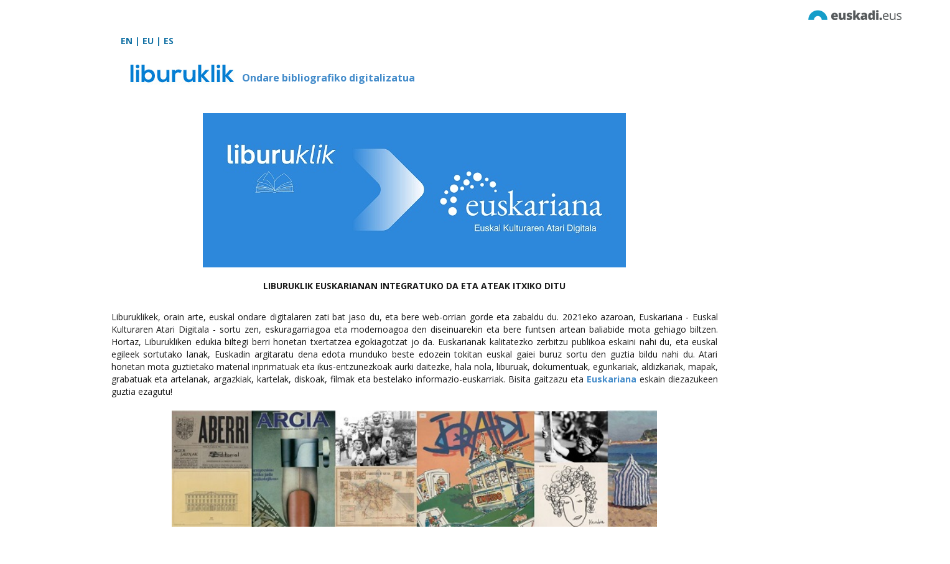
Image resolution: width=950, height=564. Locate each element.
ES (169, 41)
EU (148, 41)
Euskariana (611, 379)
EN (127, 41)
